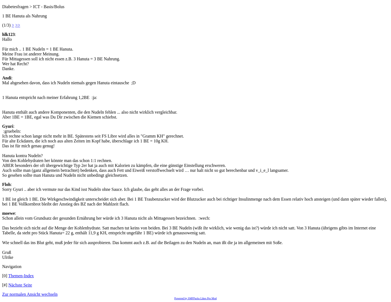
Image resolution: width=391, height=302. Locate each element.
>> (17, 25)
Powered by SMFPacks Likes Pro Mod (195, 298)
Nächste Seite (20, 285)
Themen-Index (21, 275)
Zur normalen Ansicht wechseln (30, 294)
